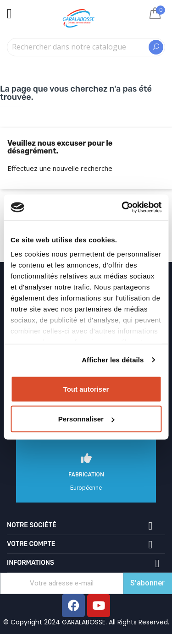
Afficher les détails (113, 360)
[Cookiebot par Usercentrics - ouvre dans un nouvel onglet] (122, 207)
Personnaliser (86, 419)
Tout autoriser (86, 389)
